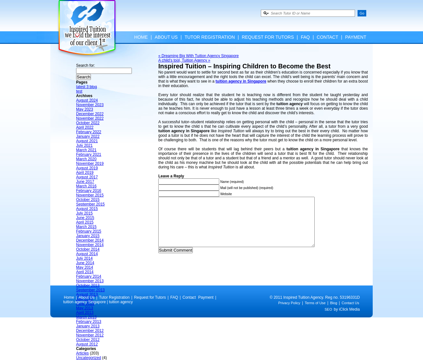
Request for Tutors (268, 37)
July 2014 (84, 258)
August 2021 (87, 141)
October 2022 (88, 123)
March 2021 (86, 150)
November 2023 (89, 105)
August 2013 (87, 294)
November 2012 (89, 335)
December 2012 (89, 330)
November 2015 (89, 195)
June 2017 (85, 181)
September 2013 (90, 290)
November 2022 (89, 118)
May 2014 (84, 267)
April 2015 (84, 222)
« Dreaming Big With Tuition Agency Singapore (198, 56)
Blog (333, 313)
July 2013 (84, 299)
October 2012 (88, 339)
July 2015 (84, 213)
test (79, 91)
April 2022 (84, 127)
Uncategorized (88, 357)
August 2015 (87, 208)
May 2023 (84, 109)
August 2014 (87, 254)
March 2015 (86, 227)
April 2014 (84, 272)
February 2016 (88, 190)
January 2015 (88, 236)
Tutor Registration (209, 37)
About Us (166, 37)
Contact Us (350, 313)
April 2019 (84, 172)
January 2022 (88, 136)
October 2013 (88, 285)
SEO (328, 319)
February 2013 (88, 321)
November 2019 (89, 163)
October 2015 (88, 199)
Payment (355, 37)
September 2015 (90, 204)
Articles (82, 353)
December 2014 (89, 240)
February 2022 (88, 132)
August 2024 (87, 100)
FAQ (305, 37)
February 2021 (88, 154)
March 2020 (86, 159)
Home (141, 37)
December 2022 (89, 114)
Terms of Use (315, 313)
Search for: (85, 65)
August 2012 (87, 344)
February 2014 (88, 276)
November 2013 (89, 281)
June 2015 (85, 217)
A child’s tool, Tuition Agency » (184, 60)
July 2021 (84, 145)
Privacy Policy (289, 313)
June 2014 (85, 263)
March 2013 (86, 317)
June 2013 (85, 303)
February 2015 (88, 231)
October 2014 (88, 249)
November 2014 (89, 245)
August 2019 (87, 168)
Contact (327, 37)
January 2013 (88, 326)
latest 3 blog (86, 87)
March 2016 (86, 186)
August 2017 (87, 177)
